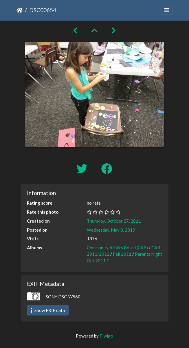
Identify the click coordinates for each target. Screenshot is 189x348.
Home (19, 10)
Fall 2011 (122, 254)
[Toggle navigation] (167, 10)
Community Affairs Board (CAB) (117, 247)
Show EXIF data (48, 310)
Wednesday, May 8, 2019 (111, 229)
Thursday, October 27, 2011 (114, 220)
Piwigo (106, 335)
